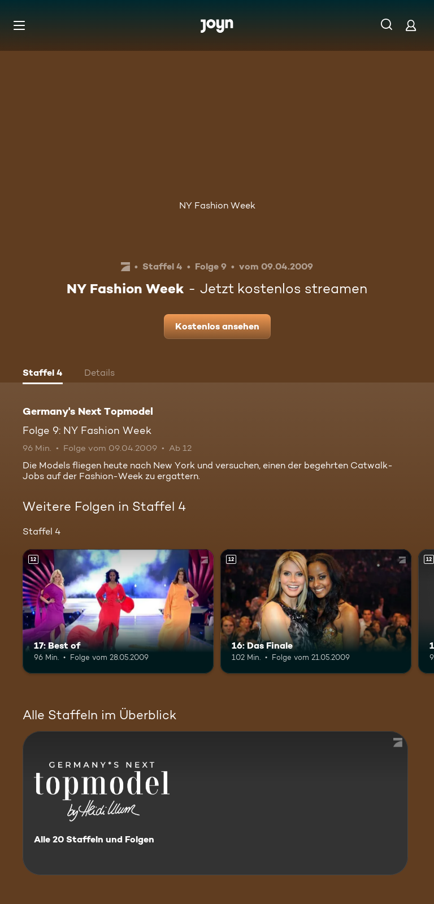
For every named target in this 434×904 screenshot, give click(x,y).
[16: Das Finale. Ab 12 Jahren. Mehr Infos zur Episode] (315, 611)
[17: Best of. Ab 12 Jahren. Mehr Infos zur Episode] (118, 611)
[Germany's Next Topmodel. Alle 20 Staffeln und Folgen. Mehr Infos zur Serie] (215, 803)
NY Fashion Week (217, 205)
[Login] (411, 25)
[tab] (42, 374)
